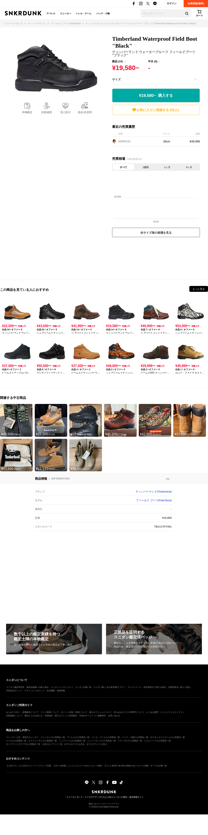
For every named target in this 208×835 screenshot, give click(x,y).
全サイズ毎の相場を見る (156, 232)
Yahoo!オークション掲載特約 (92, 716)
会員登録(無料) (196, 3)
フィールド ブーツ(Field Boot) (154, 500)
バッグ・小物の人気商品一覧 (135, 737)
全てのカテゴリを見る (74, 744)
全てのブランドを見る (97, 744)
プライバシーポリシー (34, 690)
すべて (123, 167)
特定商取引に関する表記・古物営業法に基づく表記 (167, 687)
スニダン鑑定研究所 (15, 687)
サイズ (116, 79)
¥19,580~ (156, 95)
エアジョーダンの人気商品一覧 (42, 741)
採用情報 (61, 690)
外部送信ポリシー (14, 690)
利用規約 (49, 716)
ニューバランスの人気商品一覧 (101, 741)
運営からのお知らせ (33, 716)
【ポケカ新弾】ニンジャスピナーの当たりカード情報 (77, 766)
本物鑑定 (27, 112)
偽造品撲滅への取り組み (37, 687)
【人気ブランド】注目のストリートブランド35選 (28, 766)
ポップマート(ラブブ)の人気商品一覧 (23, 744)
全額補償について (14, 716)
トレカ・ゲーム (83, 13)
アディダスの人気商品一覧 (130, 741)
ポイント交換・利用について (74, 712)
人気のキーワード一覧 (52, 744)
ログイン (172, 3)
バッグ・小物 (103, 13)
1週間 (146, 167)
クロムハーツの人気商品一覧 (157, 741)
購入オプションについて (100, 712)
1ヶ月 (167, 167)
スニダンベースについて (62, 687)
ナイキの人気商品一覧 (16, 741)
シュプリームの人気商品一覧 (72, 741)
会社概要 (51, 690)
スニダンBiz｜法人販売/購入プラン (109, 687)
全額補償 (46, 112)
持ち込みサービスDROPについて (129, 712)
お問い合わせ (114, 716)
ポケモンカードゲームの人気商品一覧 (167, 737)
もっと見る (199, 289)
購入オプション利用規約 (66, 716)
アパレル (50, 13)
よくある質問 (152, 712)
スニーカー (65, 13)
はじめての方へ (13, 712)
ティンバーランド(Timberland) (154, 491)
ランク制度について (50, 712)
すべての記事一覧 (159, 766)
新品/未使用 (85, 112)
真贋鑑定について (30, 712)
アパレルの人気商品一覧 (78, 737)
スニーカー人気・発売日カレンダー (22, 737)
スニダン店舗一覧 (83, 687)
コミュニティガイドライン (172, 712)
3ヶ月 (189, 167)
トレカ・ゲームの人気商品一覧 (105, 737)
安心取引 (65, 112)
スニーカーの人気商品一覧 (53, 737)
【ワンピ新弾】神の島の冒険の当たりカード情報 (126, 766)
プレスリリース (134, 687)
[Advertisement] (156, 257)
